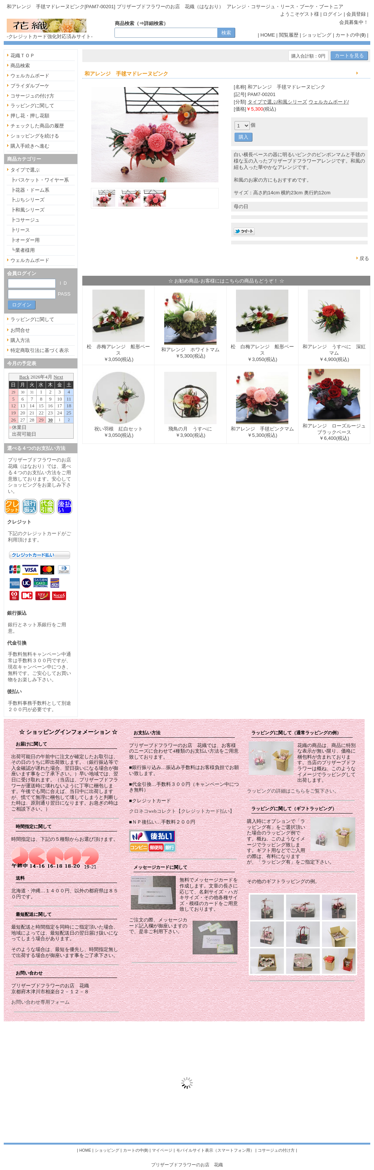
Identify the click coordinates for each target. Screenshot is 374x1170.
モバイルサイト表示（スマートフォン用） (215, 1150)
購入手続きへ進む (29, 146)
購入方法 (20, 340)
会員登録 (356, 14)
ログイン (332, 14)
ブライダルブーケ (29, 86)
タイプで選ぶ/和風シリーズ (277, 102)
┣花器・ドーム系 (29, 190)
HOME (267, 35)
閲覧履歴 (288, 35)
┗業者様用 (22, 250)
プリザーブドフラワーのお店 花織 (187, 1164)
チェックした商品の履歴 (37, 126)
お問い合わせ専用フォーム (40, 1002)
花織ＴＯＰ (22, 55)
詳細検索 (153, 23)
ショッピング (316, 35)
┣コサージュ (25, 220)
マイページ (162, 1150)
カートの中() (350, 35)
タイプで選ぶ (25, 170)
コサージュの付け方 (32, 96)
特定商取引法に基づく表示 (39, 350)
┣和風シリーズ (27, 210)
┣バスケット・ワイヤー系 (39, 180)
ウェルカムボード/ (329, 102)
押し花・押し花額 (29, 115)
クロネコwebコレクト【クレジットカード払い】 (181, 811)
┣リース (20, 230)
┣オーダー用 (25, 240)
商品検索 (20, 65)
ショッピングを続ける (34, 136)
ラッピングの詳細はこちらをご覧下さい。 (293, 791)
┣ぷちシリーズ (27, 200)
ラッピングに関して (32, 105)
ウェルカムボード (29, 75)
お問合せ (20, 330)
